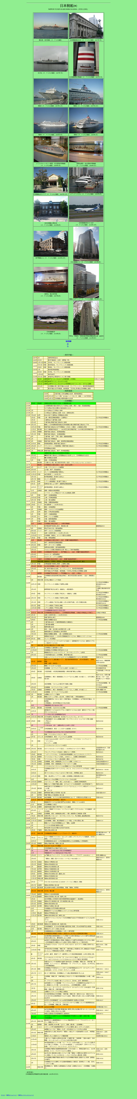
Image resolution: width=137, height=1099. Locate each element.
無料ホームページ (11, 1095)
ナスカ (3, 1095)
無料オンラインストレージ (26, 1095)
